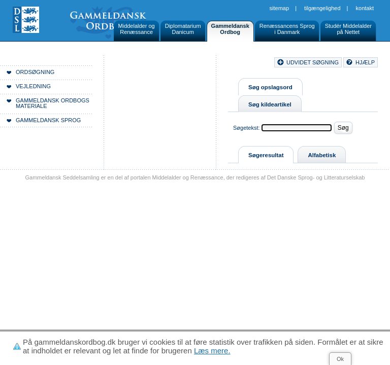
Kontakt (365, 8)
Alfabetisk (322, 155)
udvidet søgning (312, 62)
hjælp (365, 62)
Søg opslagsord (270, 87)
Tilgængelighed (322, 8)
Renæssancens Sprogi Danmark (287, 29)
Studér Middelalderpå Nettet (348, 29)
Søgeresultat (265, 155)
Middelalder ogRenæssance (136, 29)
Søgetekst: (246, 128)
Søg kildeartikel (269, 104)
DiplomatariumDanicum (183, 29)
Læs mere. (212, 350)
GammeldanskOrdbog (230, 29)
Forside (156, 64)
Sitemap (279, 8)
